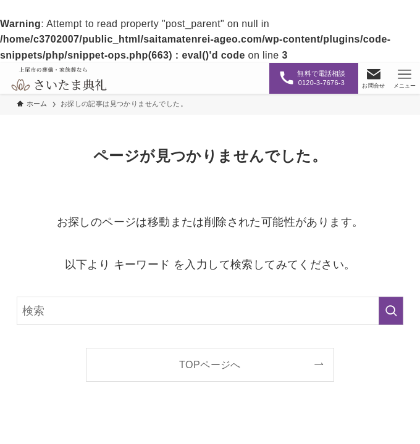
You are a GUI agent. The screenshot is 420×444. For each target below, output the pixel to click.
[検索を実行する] (391, 311)
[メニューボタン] (404, 78)
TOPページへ (210, 364)
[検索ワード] (210, 311)
